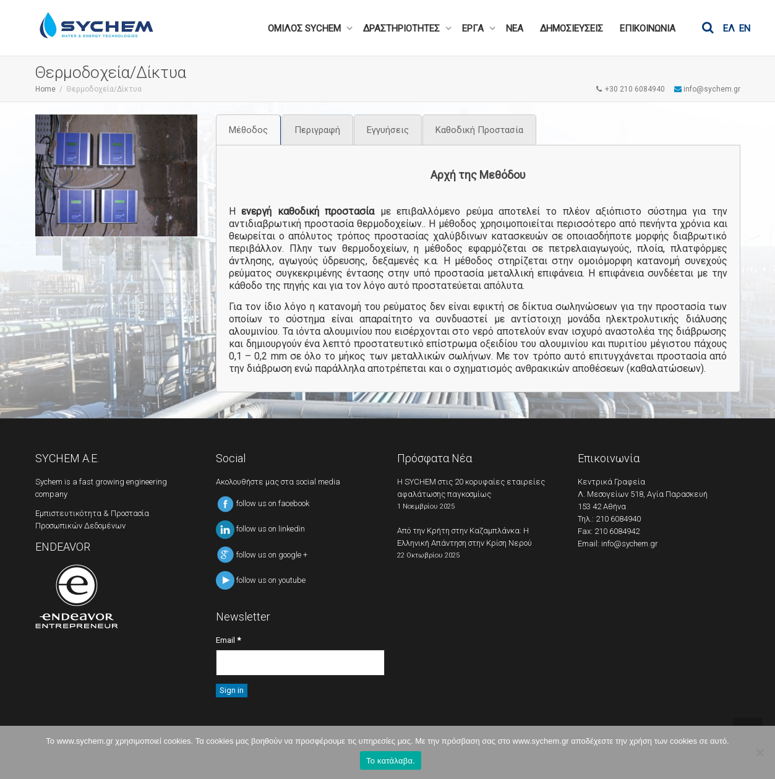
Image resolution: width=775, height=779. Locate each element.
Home (45, 89)
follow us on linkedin (260, 528)
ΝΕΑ (514, 28)
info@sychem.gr (629, 543)
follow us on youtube (261, 580)
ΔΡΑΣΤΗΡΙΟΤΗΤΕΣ (402, 28)
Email (228, 640)
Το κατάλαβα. (390, 760)
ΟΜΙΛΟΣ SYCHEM (305, 28)
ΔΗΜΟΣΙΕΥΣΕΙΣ (571, 28)
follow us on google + (261, 554)
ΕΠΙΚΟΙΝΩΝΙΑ (647, 28)
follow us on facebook (262, 503)
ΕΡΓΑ (474, 28)
